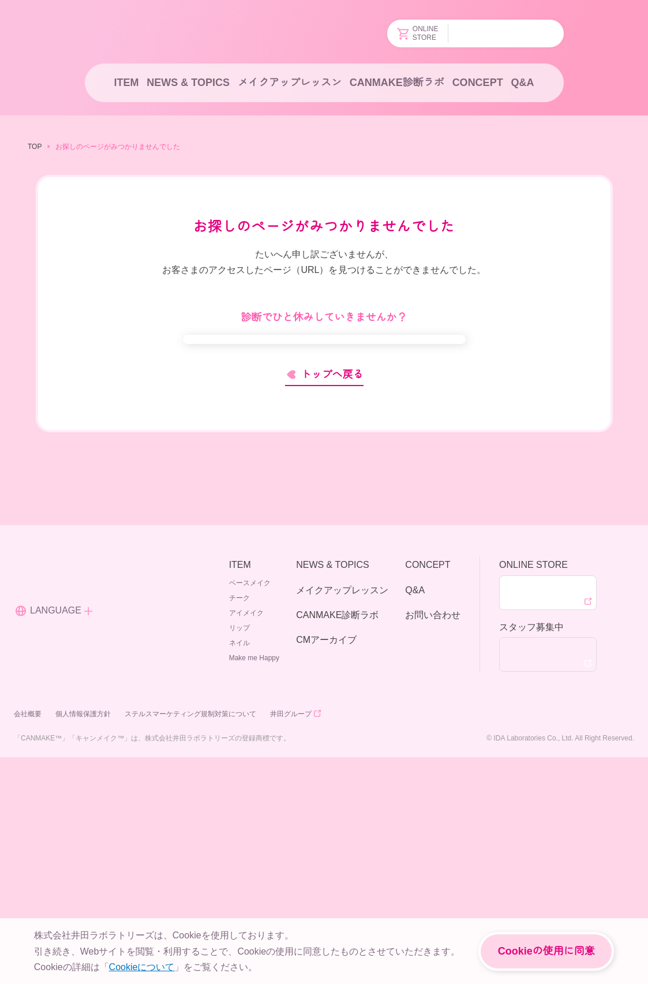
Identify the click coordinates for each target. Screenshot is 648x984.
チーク (241, 824)
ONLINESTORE (419, 33)
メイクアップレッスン (289, 82)
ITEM (125, 82)
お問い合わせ (432, 841)
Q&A (523, 82)
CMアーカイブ (325, 866)
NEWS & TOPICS (187, 82)
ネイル (241, 869)
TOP (34, 146)
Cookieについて (141, 967)
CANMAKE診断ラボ (397, 82)
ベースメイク (251, 809)
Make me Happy (255, 884)
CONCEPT (477, 82)
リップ (241, 854)
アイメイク (248, 839)
